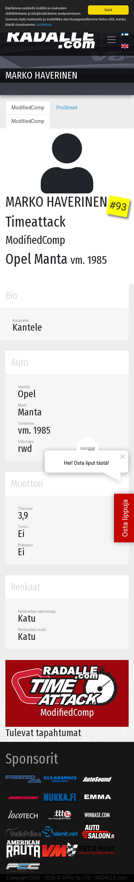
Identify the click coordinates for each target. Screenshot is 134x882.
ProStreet (66, 107)
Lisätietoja (44, 24)
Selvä (108, 9)
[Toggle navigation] (111, 39)
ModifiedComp (27, 107)
